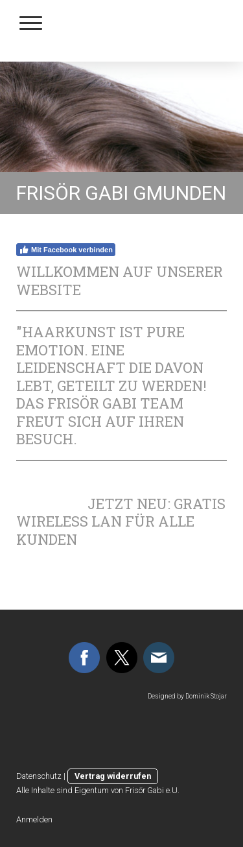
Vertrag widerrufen (113, 776)
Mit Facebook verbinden (66, 250)
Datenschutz (39, 776)
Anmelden (34, 819)
